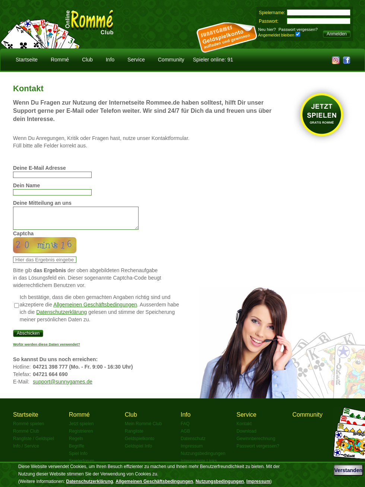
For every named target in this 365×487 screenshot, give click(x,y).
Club (87, 60)
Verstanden (348, 470)
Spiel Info (78, 458)
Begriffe (76, 450)
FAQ (185, 428)
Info (110, 60)
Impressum (192, 450)
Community (171, 60)
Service (136, 60)
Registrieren (81, 435)
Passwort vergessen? (298, 29)
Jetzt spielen (81, 428)
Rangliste (134, 435)
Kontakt (244, 428)
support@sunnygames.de (62, 386)
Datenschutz (193, 443)
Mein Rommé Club (143, 428)
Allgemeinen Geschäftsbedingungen (95, 309)
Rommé (60, 60)
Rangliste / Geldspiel (33, 443)
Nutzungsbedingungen (203, 458)
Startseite (27, 60)
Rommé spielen (28, 428)
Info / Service (26, 450)
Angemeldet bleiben (276, 35)
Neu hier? (267, 29)
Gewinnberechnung (256, 443)
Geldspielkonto (139, 443)
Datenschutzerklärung (61, 316)
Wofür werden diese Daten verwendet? (46, 349)
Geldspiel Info (138, 450)
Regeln (76, 443)
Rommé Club (26, 435)
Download (246, 435)
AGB (185, 435)
